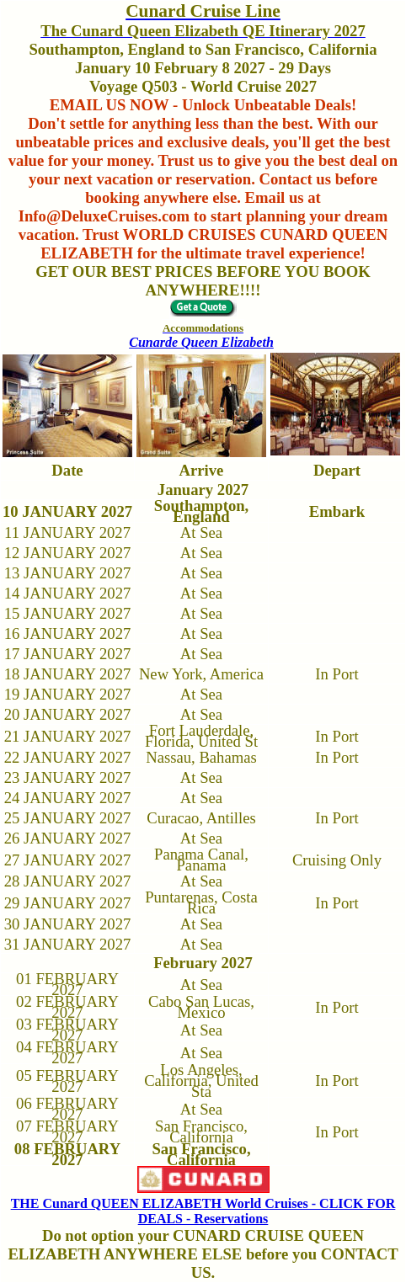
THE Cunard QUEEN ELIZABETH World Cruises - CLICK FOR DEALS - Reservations (203, 1211)
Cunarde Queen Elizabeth (201, 342)
